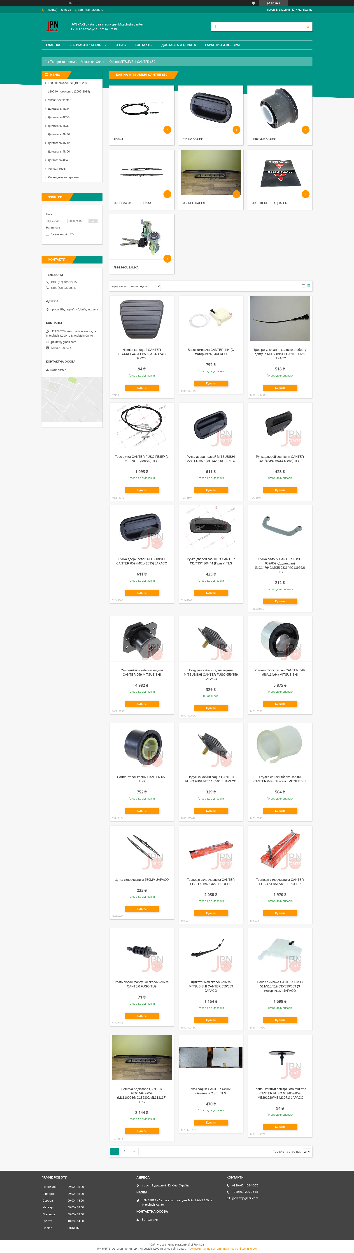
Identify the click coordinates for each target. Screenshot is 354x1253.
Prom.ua (198, 1244)
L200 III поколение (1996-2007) (69, 83)
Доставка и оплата (178, 45)
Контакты (143, 45)
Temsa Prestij (56, 168)
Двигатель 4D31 (59, 125)
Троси (118, 138)
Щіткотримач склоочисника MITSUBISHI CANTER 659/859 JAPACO (211, 986)
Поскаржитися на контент (204, 1248)
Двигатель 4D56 (59, 117)
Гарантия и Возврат (223, 45)
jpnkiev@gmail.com (63, 342)
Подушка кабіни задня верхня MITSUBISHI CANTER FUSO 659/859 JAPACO (211, 674)
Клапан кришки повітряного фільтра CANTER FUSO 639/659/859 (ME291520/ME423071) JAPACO (280, 1093)
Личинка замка (126, 267)
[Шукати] (307, 26)
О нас (121, 45)
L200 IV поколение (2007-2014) (69, 91)
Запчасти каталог (86, 45)
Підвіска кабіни (264, 138)
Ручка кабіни (193, 138)
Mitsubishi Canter (93, 62)
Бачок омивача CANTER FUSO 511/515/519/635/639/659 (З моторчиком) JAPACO (280, 986)
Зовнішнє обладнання (270, 203)
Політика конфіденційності (240, 1248)
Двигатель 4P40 (58, 160)
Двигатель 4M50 (59, 151)
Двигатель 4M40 (59, 134)
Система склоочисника (132, 203)
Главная (53, 45)
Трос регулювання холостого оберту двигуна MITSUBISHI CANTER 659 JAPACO (280, 354)
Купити (142, 387)
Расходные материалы (63, 177)
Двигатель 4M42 (59, 143)
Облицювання (194, 203)
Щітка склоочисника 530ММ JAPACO (142, 879)
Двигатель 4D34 (59, 108)
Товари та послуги (63, 62)
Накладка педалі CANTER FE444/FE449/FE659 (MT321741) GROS (142, 354)
